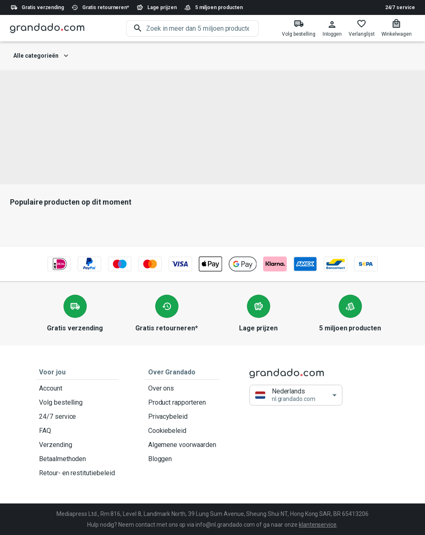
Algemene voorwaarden (182, 445)
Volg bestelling (77, 403)
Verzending (77, 445)
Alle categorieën (41, 56)
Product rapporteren (182, 403)
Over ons (182, 388)
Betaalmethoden (77, 459)
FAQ (77, 431)
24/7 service (400, 7)
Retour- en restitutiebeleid (77, 473)
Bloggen (182, 459)
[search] (202, 28)
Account (77, 388)
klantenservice (318, 524)
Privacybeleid (182, 417)
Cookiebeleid (182, 431)
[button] (295, 395)
